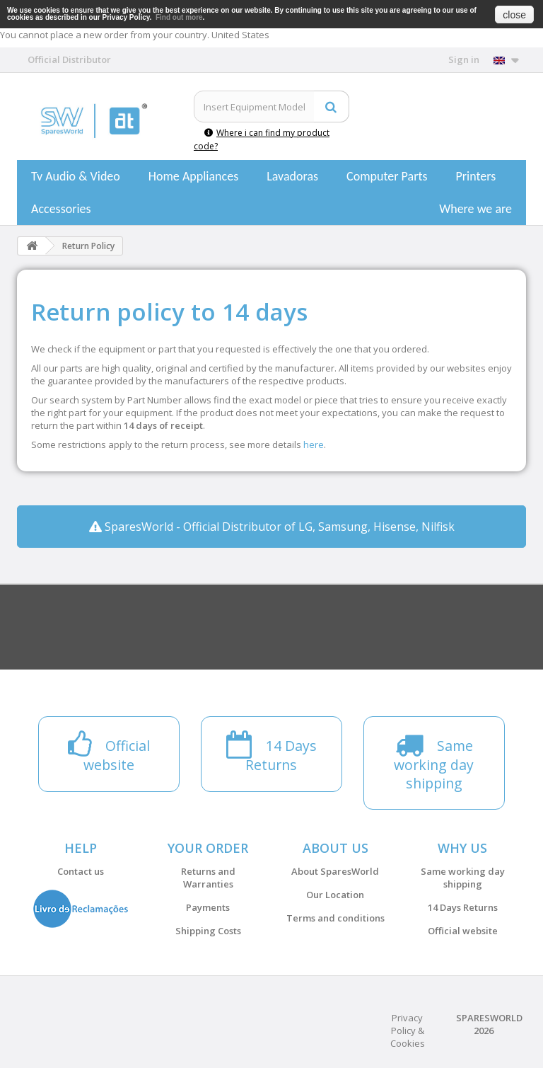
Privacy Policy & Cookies (407, 1030)
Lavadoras (292, 176)
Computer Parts (386, 176)
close (514, 15)
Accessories (61, 209)
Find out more (179, 17)
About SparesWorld (335, 871)
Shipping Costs (208, 930)
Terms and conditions (335, 918)
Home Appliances (193, 176)
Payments (208, 907)
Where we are (475, 209)
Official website (463, 930)
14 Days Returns (463, 907)
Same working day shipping (463, 877)
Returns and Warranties (208, 877)
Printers (475, 176)
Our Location (335, 894)
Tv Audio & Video (75, 176)
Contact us (80, 871)
